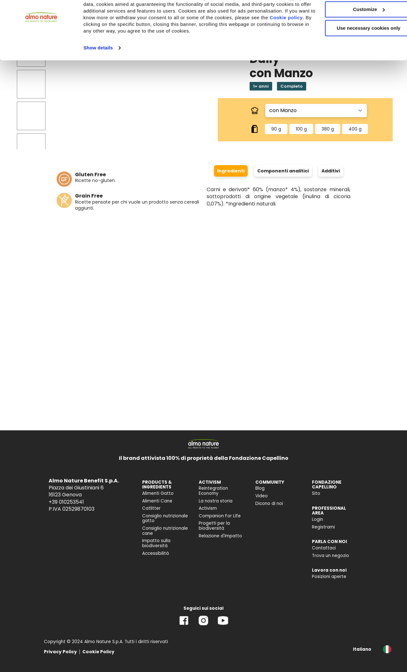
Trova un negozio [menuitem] (330, 556)
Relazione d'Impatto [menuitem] (220, 536)
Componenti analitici (283, 171)
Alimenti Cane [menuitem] (157, 501)
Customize (354, 34)
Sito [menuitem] (316, 493)
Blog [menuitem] (260, 488)
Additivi (330, 171)
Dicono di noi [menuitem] (269, 504)
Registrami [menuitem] (323, 527)
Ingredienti (231, 171)
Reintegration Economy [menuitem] (213, 490)
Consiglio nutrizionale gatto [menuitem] (165, 518)
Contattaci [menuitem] (324, 548)
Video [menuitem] (261, 496)
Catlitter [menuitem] (151, 508)
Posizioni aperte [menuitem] (329, 577)
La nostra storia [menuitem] (215, 501)
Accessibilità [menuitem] (155, 553)
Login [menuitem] (317, 519)
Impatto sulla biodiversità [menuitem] (156, 543)
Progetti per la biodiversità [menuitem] (214, 525)
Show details (98, 79)
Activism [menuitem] (208, 508)
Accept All (354, 15)
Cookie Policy (98, 652)
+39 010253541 (66, 502)
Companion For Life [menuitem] (220, 516)
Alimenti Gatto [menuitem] (158, 493)
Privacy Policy (60, 652)
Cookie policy (154, 49)
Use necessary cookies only (354, 53)
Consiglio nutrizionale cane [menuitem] (165, 530)
